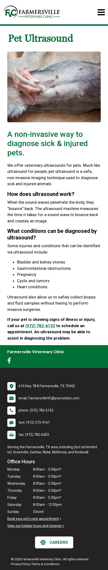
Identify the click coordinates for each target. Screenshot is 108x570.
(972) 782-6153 (40, 325)
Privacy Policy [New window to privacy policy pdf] (20, 564)
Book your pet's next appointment (33, 519)
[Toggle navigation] (101, 12)
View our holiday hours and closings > (35, 526)
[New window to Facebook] (10, 362)
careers (54, 542)
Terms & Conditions (45, 564)
